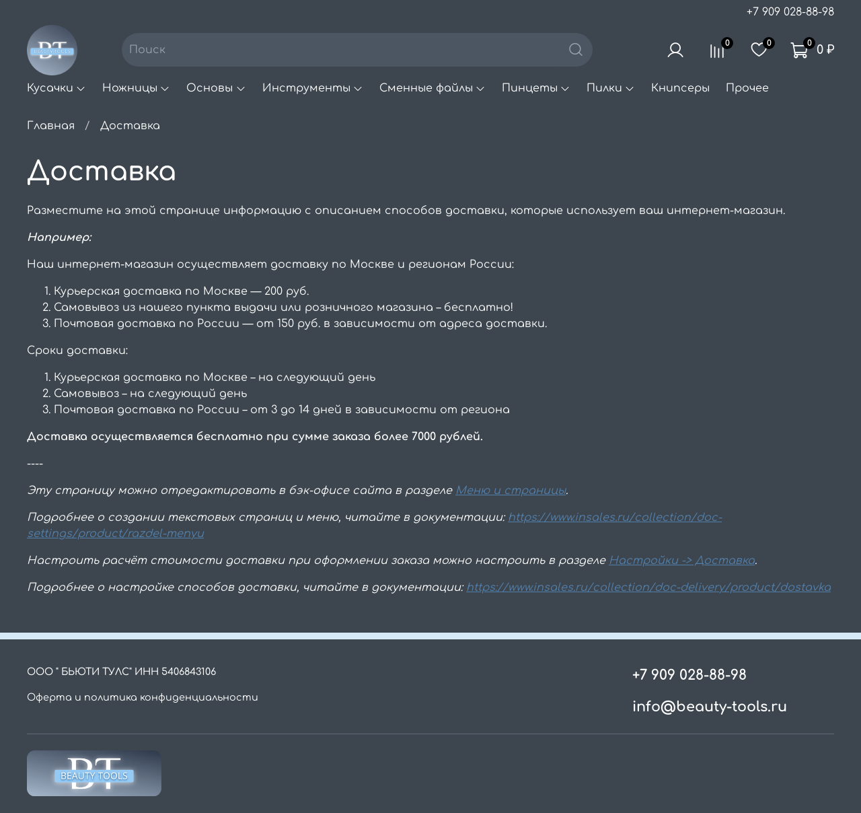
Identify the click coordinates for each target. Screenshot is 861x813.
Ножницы (136, 88)
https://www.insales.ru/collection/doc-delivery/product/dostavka (648, 587)
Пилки (611, 88)
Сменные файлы (432, 88)
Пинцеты (536, 88)
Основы (216, 88)
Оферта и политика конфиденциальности (142, 697)
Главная (51, 126)
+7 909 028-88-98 (790, 12)
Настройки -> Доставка (682, 561)
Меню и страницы (510, 491)
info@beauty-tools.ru (709, 707)
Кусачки (56, 88)
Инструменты (312, 88)
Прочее (747, 88)
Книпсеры (680, 88)
